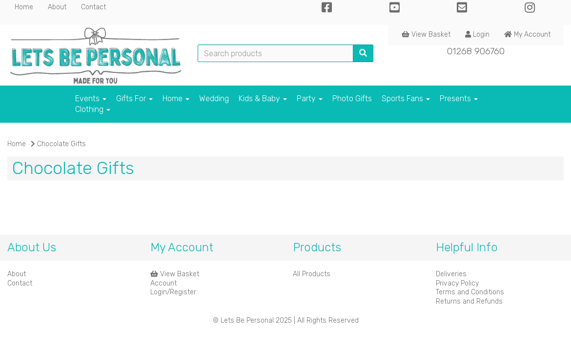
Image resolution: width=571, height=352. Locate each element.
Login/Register (173, 292)
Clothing (92, 109)
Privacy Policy (457, 283)
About (57, 7)
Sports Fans (406, 98)
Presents (459, 98)
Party (310, 98)
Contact (93, 7)
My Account (527, 34)
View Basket (426, 34)
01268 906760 (476, 51)
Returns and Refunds (469, 301)
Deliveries (451, 274)
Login (477, 34)
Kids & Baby (263, 98)
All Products (311, 274)
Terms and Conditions (470, 292)
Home (24, 7)
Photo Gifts (352, 98)
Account (163, 283)
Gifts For (134, 98)
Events (90, 98)
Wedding (214, 98)
